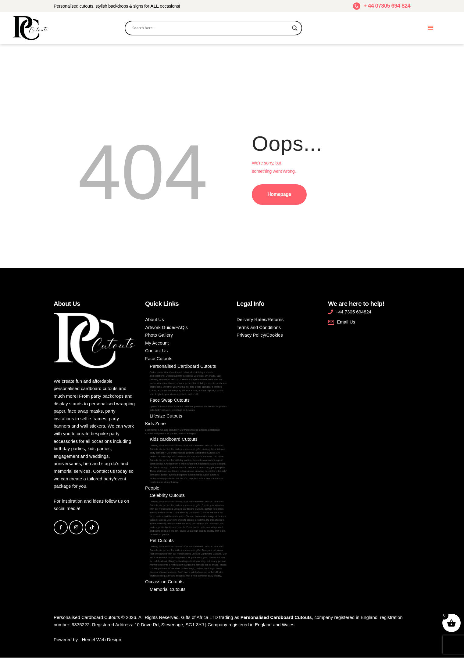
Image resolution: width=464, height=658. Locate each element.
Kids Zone (186, 428)
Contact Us (156, 350)
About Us (154, 319)
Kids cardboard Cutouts (188, 460)
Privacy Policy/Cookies (260, 335)
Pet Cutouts (188, 558)
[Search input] (210, 28)
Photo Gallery (159, 335)
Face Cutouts (158, 358)
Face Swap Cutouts (188, 404)
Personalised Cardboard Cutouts (188, 379)
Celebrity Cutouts (188, 515)
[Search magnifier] (295, 28)
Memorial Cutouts (168, 589)
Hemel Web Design (101, 639)
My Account (157, 342)
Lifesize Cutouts (166, 415)
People (152, 487)
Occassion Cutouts (164, 581)
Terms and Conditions (259, 327)
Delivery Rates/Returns (260, 319)
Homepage (279, 194)
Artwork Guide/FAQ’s (166, 327)
